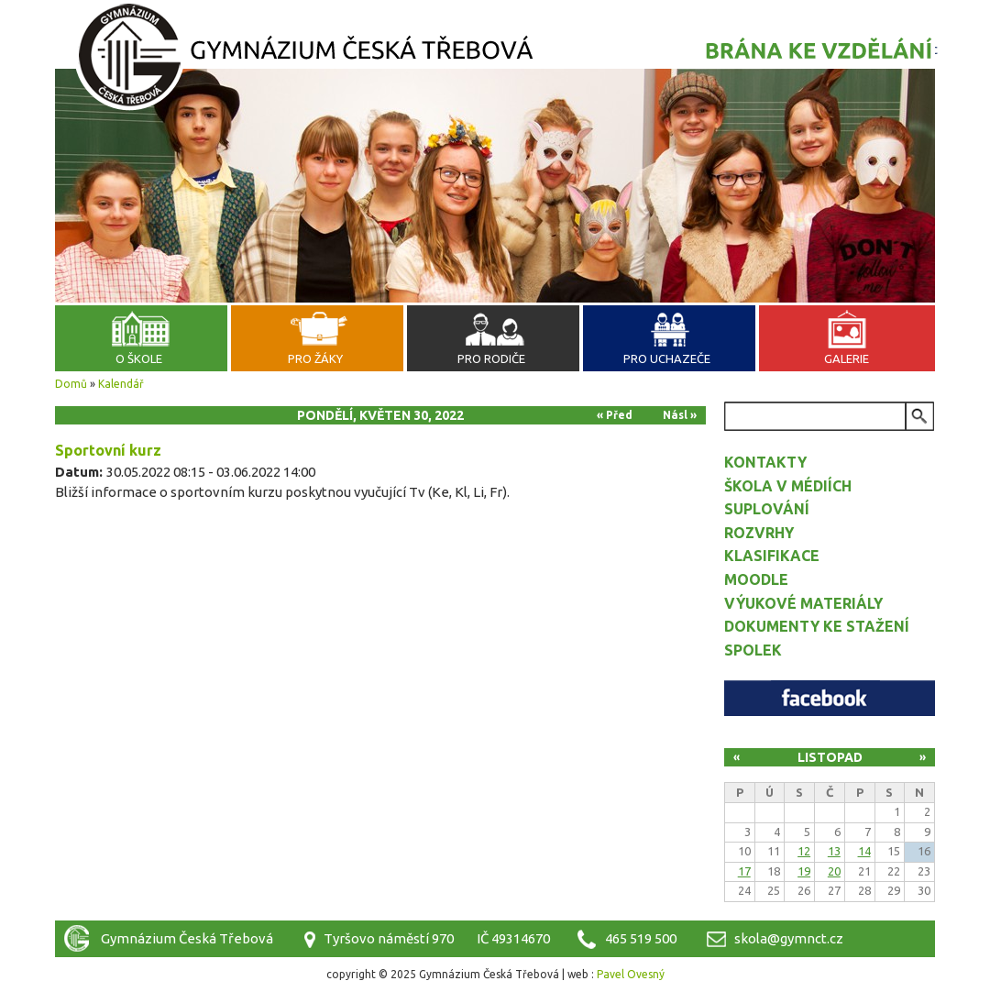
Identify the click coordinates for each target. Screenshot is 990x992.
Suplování (766, 509)
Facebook (829, 698)
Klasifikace (772, 555)
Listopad (830, 757)
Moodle (756, 579)
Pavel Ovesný (631, 974)
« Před (614, 415)
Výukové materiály (803, 603)
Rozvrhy (759, 532)
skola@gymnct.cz (788, 938)
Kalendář (121, 384)
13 (834, 850)
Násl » (680, 415)
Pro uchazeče (666, 358)
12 (804, 850)
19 (804, 871)
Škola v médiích (788, 486)
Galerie (846, 358)
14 (864, 850)
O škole (139, 358)
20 (834, 871)
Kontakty (765, 462)
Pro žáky (315, 358)
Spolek (753, 650)
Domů (71, 384)
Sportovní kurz (108, 450)
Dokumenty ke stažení (816, 626)
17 (744, 871)
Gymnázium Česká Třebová (495, 59)
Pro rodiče (491, 358)
